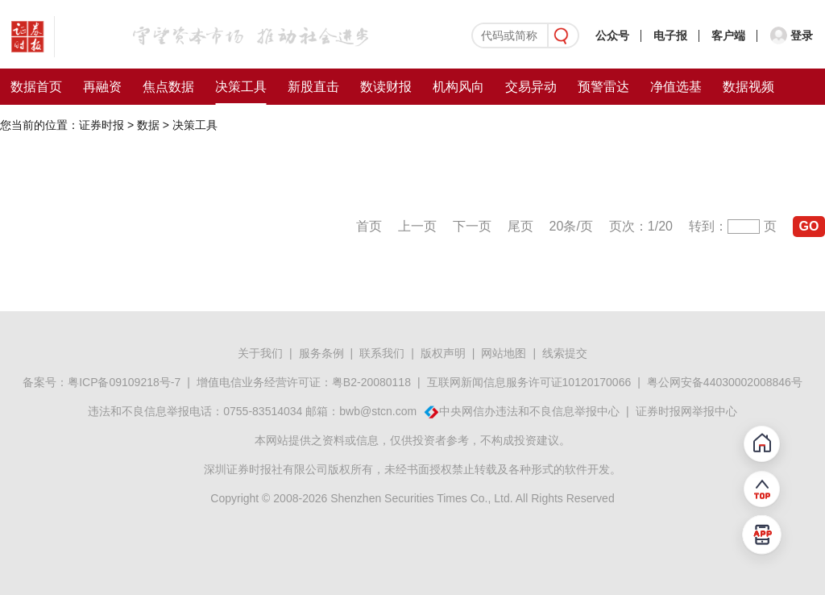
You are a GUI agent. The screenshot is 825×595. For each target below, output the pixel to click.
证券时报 (101, 125)
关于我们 (260, 353)
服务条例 (321, 353)
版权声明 (443, 353)
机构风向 (458, 87)
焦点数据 (168, 87)
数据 (148, 125)
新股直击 (313, 87)
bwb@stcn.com (378, 411)
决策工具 (241, 87)
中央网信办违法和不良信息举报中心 (529, 411)
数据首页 (36, 87)
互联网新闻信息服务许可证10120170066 (529, 382)
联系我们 (381, 353)
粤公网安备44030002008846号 (724, 382)
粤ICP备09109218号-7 (124, 382)
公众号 (612, 35)
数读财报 (386, 87)
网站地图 (503, 353)
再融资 (102, 87)
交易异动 (531, 87)
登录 (801, 35)
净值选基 (676, 87)
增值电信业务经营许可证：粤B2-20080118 (304, 382)
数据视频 (748, 87)
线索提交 (564, 353)
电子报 (670, 35)
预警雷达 (603, 87)
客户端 (728, 35)
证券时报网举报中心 (686, 411)
